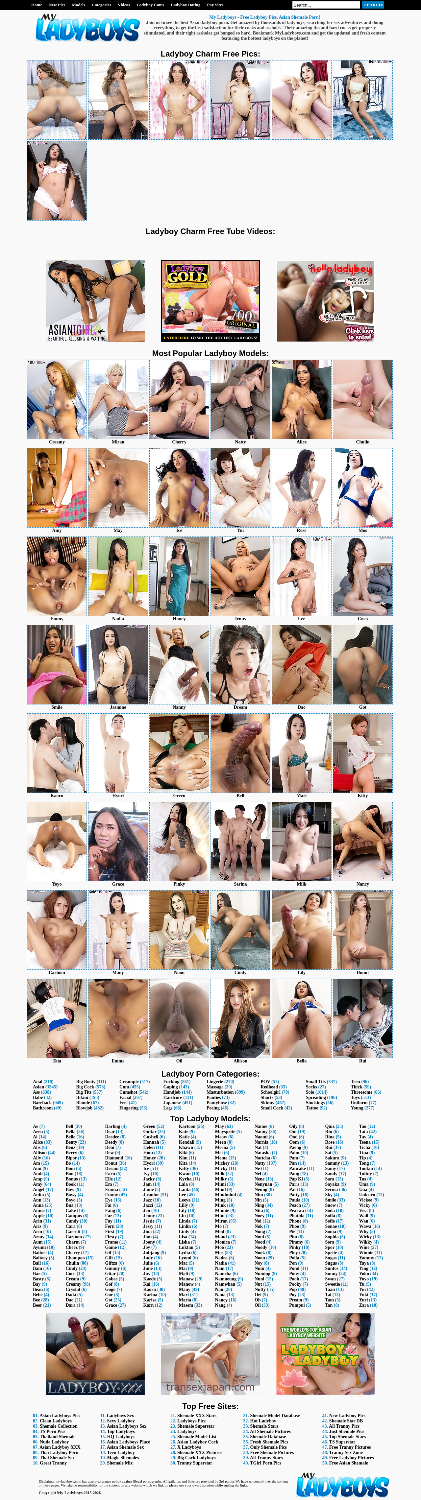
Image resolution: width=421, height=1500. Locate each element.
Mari (184, 1294)
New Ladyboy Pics (347, 1415)
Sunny (331, 1273)
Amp (38, 1179)
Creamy (73, 1284)
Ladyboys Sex (120, 1415)
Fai (108, 1205)
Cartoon (73, 1236)
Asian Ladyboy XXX (59, 1447)
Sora (329, 1242)
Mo (218, 1226)
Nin (258, 1200)
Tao (362, 1126)
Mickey (222, 1163)
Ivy (146, 1173)
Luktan (186, 1247)
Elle (108, 1179)
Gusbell (150, 1136)
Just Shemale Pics (346, 1431)
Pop (293, 1289)
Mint (220, 1215)
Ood (293, 1136)
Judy (148, 1257)
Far (108, 1215)
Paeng (295, 1147)
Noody (261, 1247)
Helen (149, 1147)
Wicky (365, 1236)
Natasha (263, 1152)
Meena (221, 1147)
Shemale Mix (120, 1463)
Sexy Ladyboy (121, 1420)
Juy (146, 1273)
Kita (183, 1163)
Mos (219, 1252)
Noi (258, 1221)
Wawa (365, 1226)
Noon (260, 1257)
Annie (39, 1210)
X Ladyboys (189, 1447)
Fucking (171, 1081)
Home (36, 4)
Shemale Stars (264, 1426)
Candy (72, 1221)
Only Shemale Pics (268, 1447)
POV (265, 1081)
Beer (37, 1305)
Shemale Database (268, 1436)
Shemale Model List (196, 1436)
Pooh (294, 1278)
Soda (330, 1210)
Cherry (72, 1252)
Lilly (183, 1205)
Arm (37, 1231)
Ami (37, 1168)
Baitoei (40, 1252)
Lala (183, 1184)
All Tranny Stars (266, 1457)
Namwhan (225, 1284)
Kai (146, 1284)
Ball (37, 1263)
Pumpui (297, 1305)
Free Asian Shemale (348, 1463)
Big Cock (85, 1086)
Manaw (186, 1278)
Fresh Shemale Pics (269, 1442)
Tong (364, 1163)
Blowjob (84, 1108)
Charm (72, 1242)
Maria (185, 1300)
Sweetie (332, 1284)
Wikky (365, 1242)
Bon (69, 1173)
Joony (149, 1242)
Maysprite (225, 1131)
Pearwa (296, 1210)
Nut (258, 1284)
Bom (70, 1168)
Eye (108, 1200)
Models (78, 4)
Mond (221, 1236)
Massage (215, 1086)
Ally (37, 1157)
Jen (146, 1210)
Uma (364, 1184)
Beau (38, 1289)
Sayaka (332, 1184)
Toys (355, 1097)
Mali (183, 1273)
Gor (109, 1294)
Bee (36, 1300)
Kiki (183, 1152)
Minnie (222, 1210)
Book (70, 1184)
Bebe (38, 1294)
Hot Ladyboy (263, 1420)
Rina (329, 1136)
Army (38, 1236)
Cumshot (128, 1092)
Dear (109, 1131)
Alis (36, 1147)
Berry (71, 1152)
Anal (37, 1081)
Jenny (149, 1215)
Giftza (111, 1263)
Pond (294, 1268)
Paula (294, 1200)
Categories (101, 4)
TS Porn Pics (52, 1431)
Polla (294, 1257)
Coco (70, 1273)
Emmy (111, 1194)
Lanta (185, 1189)
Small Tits (316, 1081)
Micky (221, 1168)
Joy (146, 1247)
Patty (294, 1194)
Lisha (184, 1242)
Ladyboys (186, 1431)
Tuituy (365, 1173)
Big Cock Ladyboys (196, 1457)
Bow (69, 1189)
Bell (69, 1126)
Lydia (184, 1252)
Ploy (293, 1252)
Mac (183, 1263)
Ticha (364, 1147)
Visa (363, 1210)
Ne (257, 1168)
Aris (37, 1226)
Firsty (111, 1236)
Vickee (365, 1200)
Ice (146, 1168)
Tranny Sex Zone (346, 1452)
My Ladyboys (70, 1492)
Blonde (83, 1102)
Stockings (315, 1102)
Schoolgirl (270, 1092)
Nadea (221, 1257)
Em (108, 1184)
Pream (295, 1300)
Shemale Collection (59, 1426)
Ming (220, 1200)
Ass (36, 1092)
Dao (69, 1300)
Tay (362, 1136)
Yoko (364, 1273)
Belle (70, 1136)
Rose (329, 1142)
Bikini (82, 1097)
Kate (183, 1131)
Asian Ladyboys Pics (59, 1415)
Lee (182, 1194)
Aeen (38, 1131)
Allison (40, 1152)
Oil (258, 1305)
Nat (258, 1147)
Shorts (266, 1097)
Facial (125, 1097)
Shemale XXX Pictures (199, 1452)
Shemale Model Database (275, 1415)
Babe (38, 1097)
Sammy (332, 1163)
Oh (258, 1300)
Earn (110, 1173)
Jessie (148, 1221)
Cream (72, 1278)
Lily (183, 1210)
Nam (220, 1268)
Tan (329, 1305)
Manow (186, 1284)
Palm (294, 1152)
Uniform (359, 1102)
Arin (37, 1221)
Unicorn (367, 1194)
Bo (68, 1163)
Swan (330, 1278)
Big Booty (86, 1081)
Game (111, 1247)
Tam (329, 1300)
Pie (292, 1231)
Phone (295, 1221)
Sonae (331, 1226)
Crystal (72, 1289)
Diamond (114, 1157)
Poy (293, 1294)
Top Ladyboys (121, 1431)
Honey (149, 1157)
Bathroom (43, 1108)
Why (364, 1231)
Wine (364, 1247)
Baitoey (40, 1257)
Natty (260, 1163)
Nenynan (263, 1184)
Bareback (42, 1102)
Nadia (221, 1263)
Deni (109, 1147)
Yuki (363, 1294)
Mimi (220, 1184)
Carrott (73, 1231)
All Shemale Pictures (270, 1431)
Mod (219, 1231)
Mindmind (225, 1194)
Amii (38, 1173)
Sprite (331, 1252)
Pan (293, 1163)
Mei (219, 1152)
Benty (71, 1142)
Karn (148, 1305)
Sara (329, 1179)
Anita (38, 1194)
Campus (73, 1215)
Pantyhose (217, 1102)
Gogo (110, 1289)
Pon (293, 1263)
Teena (365, 1142)
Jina (147, 1231)
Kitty (184, 1168)
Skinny (267, 1102)
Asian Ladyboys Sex (127, 1426)
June (148, 1268)
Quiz (329, 1126)
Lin (182, 1215)
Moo (219, 1247)
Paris (294, 1184)
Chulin (72, 1263)
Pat (292, 1189)
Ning (259, 1205)
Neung (261, 1189)
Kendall (186, 1142)
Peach (295, 1205)
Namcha (223, 1273)
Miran (221, 1221)
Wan (363, 1221)
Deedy (111, 1142)
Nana (220, 1294)
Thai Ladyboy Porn (59, 1452)
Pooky (295, 1284)
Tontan (366, 1168)
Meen (220, 1142)
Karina (150, 1294)
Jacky (149, 1179)
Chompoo (75, 1257)
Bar (36, 1273)
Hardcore (172, 1097)
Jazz (147, 1200)
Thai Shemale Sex (57, 1457)
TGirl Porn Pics (265, 1463)
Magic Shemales (123, 1457)
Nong (260, 1231)
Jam (147, 1184)
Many (184, 1289)
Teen (355, 1081)
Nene (259, 1179)
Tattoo (312, 1108)
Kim (183, 1157)
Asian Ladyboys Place (128, 1442)
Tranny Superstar (194, 1463)
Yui (362, 1289)
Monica (222, 1242)
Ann (37, 1200)
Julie (148, 1263)
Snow (330, 1205)
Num (259, 1268)
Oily (293, 1126)
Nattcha (262, 1157)
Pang (294, 1173)
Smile (330, 1200)
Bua (69, 1205)
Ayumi (39, 1247)
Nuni (259, 1278)
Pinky (295, 1247)
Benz (70, 1147)
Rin (328, 1131)
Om (293, 1131)
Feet (123, 1102)
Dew (109, 1152)
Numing (262, 1273)
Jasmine (151, 1194)
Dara (70, 1305)
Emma (111, 1189)
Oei (258, 1294)
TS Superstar (342, 1442)
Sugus (331, 1263)
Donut (111, 1163)
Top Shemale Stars (347, 1436)
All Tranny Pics (344, 1426)
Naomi (261, 1136)
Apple (39, 1215)
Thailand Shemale (58, 1436)
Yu (362, 1284)
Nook (260, 1252)
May (219, 1126)
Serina (331, 1189)
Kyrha (185, 1179)
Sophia (331, 1236)
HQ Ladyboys (121, 1436)
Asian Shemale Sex (125, 1447)
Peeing (213, 1108)
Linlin (185, 1226)
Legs (168, 1108)
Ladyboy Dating (185, 4)
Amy (37, 1184)
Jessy (148, 1226)
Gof (108, 1284)
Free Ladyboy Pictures (351, 1457)
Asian (38, 1086)
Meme (221, 1157)
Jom (147, 1236)
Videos (124, 4)
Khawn (186, 1147)
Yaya (364, 1263)
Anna (38, 1205)
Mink (220, 1205)
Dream (111, 1168)
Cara (70, 1226)
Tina (363, 1152)
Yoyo (364, 1278)
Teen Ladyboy (121, 1452)
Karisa (149, 1300)
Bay (36, 1284)
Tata (363, 1131)
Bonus (71, 1179)
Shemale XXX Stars (196, 1415)
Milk (220, 1173)
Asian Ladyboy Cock (197, 1442)
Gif (108, 1252)
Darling (112, 1126)
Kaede (149, 1278)
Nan (219, 1289)
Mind (220, 1189)
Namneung (225, 1278)
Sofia (330, 1215)
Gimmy (112, 1268)
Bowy (70, 1194)
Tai (328, 1294)
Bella (70, 1131)
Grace (111, 1305)
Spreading (316, 1097)
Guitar (149, 1131)
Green (149, 1126)
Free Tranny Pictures (350, 1447)
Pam (293, 1157)
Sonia (330, 1231)
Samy (330, 1168)
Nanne (261, 1126)
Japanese (172, 1102)
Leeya (185, 1200)
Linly (184, 1231)
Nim (259, 1194)
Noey (259, 1215)
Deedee (112, 1136)
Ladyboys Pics (191, 1420)
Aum (38, 1242)
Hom (148, 1152)
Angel (38, 1189)
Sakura (332, 1157)
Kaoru (149, 1289)
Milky (221, 1179)
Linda (185, 1221)
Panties (214, 1097)
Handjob (172, 1092)
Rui (328, 1147)
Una (363, 1189)
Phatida (297, 1215)
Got (108, 1300)
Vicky (364, 1205)
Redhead (269, 1086)
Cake (70, 1210)
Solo (310, 1092)
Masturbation (220, 1092)
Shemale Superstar (195, 1426)
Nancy (221, 1300)
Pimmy (296, 1242)
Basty (38, 1278)
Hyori (149, 1163)
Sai (328, 1152)
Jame (148, 1189)
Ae (35, 1126)
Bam (37, 1268)
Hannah (151, 1142)
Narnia (261, 1142)
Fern (109, 1226)
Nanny (261, 1131)
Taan (330, 1289)
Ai (35, 1136)
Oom (294, 1142)
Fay (108, 1221)
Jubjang (151, 1252)
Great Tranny (53, 1463)
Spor (329, 1247)
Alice (38, 1142)
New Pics (57, 4)
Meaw (221, 1136)
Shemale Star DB (346, 1420)
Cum (124, 1086)
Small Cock (271, 1108)
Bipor (71, 1157)
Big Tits (84, 1092)
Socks (311, 1086)
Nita (259, 1210)
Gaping (170, 1086)
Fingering (128, 1108)
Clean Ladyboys (56, 1420)
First (109, 1231)
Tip (362, 1157)
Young (357, 1108)
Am (36, 1163)
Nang (220, 1305)
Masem (186, 1305)
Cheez (71, 1247)
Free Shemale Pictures (272, 1452)
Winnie (366, 1252)
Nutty (260, 1289)
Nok (259, 1226)
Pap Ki (296, 1179)
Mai (183, 1268)
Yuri (363, 1300)
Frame (111, 1242)
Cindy (71, 1268)
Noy (258, 1263)
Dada (70, 1294)
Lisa (183, 1236)
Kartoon (187, 1126)
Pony (294, 1273)
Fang (110, 1210)
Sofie (330, 1221)
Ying (363, 1268)
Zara (364, 1305)
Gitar (110, 1273)
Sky (329, 1194)
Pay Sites (215, 4)
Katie (184, 1136)
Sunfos (331, 1268)
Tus (362, 1179)
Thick (356, 1086)
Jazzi (148, 1205)
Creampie (129, 1081)
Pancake (297, 1168)
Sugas (330, 1257)
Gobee (111, 1278)
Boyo (70, 1200)
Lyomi (185, 1257)
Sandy (331, 1173)
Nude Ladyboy (54, 1442)
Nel (258, 1173)
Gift (109, 1257)
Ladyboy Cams (150, 4)
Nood (260, 1242)
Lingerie (215, 1081)
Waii (363, 1215)
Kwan (185, 1173)
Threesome (361, 1092)
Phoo (294, 1226)
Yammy (366, 1257)
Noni (259, 1236)
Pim (293, 1236)
